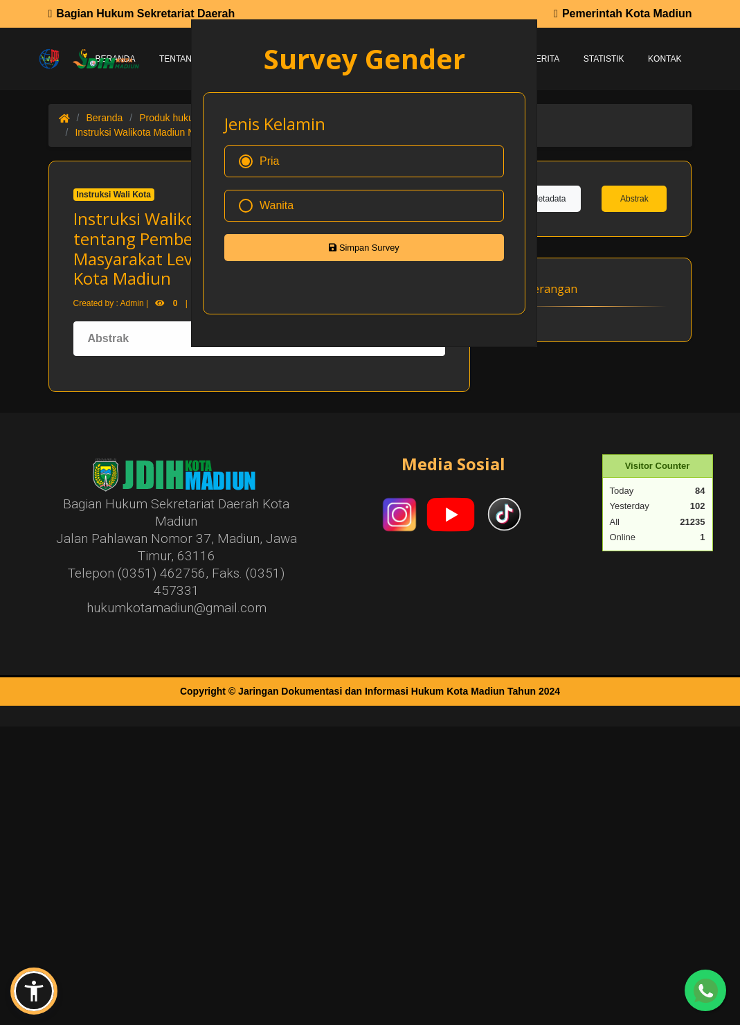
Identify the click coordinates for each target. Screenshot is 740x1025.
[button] (34, 991)
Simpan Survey (364, 247)
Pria (259, 161)
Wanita (266, 206)
